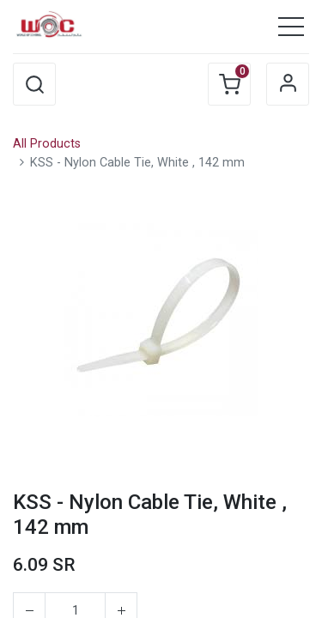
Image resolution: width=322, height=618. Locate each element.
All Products (47, 143)
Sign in (287, 84)
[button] (34, 84)
